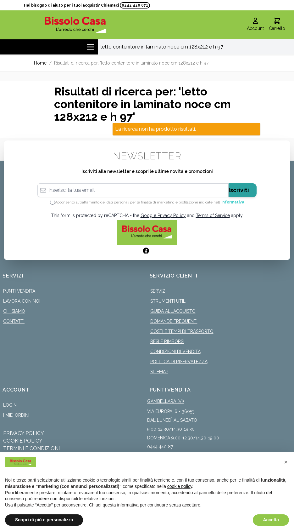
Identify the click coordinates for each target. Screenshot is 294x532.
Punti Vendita (19, 290)
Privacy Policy (23, 433)
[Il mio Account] (255, 24)
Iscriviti (239, 189)
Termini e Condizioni (31, 448)
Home (40, 62)
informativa (232, 202)
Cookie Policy (22, 440)
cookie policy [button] (179, 486)
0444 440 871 (135, 5)
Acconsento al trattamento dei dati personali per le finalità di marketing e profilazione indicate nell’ (149, 202)
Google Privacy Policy (163, 215)
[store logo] (75, 24)
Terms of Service (213, 215)
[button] (286, 462)
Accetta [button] (271, 519)
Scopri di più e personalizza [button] (44, 519)
